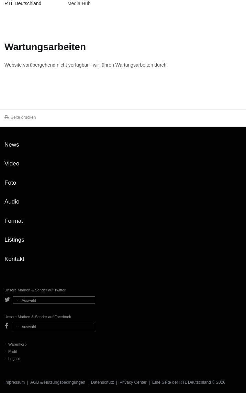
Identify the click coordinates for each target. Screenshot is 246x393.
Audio (11, 201)
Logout (12, 359)
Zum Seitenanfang (235, 147)
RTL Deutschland (22, 3)
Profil (10, 351)
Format (13, 221)
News (11, 144)
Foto (10, 183)
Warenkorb (15, 344)
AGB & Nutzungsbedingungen (57, 382)
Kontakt (14, 259)
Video (11, 163)
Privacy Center (133, 382)
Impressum (14, 382)
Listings (14, 239)
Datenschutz (102, 382)
